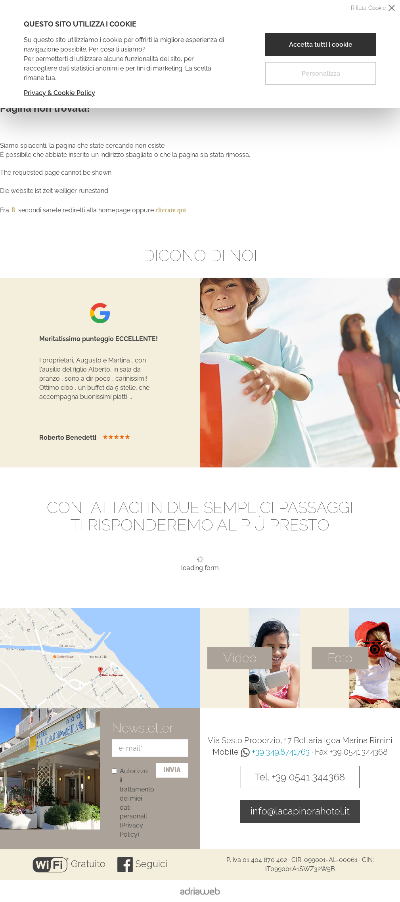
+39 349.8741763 (275, 752)
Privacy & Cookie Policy (59, 93)
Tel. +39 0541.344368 (300, 777)
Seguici (142, 864)
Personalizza (321, 73)
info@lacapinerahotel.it (300, 811)
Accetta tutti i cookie (320, 44)
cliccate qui (170, 210)
